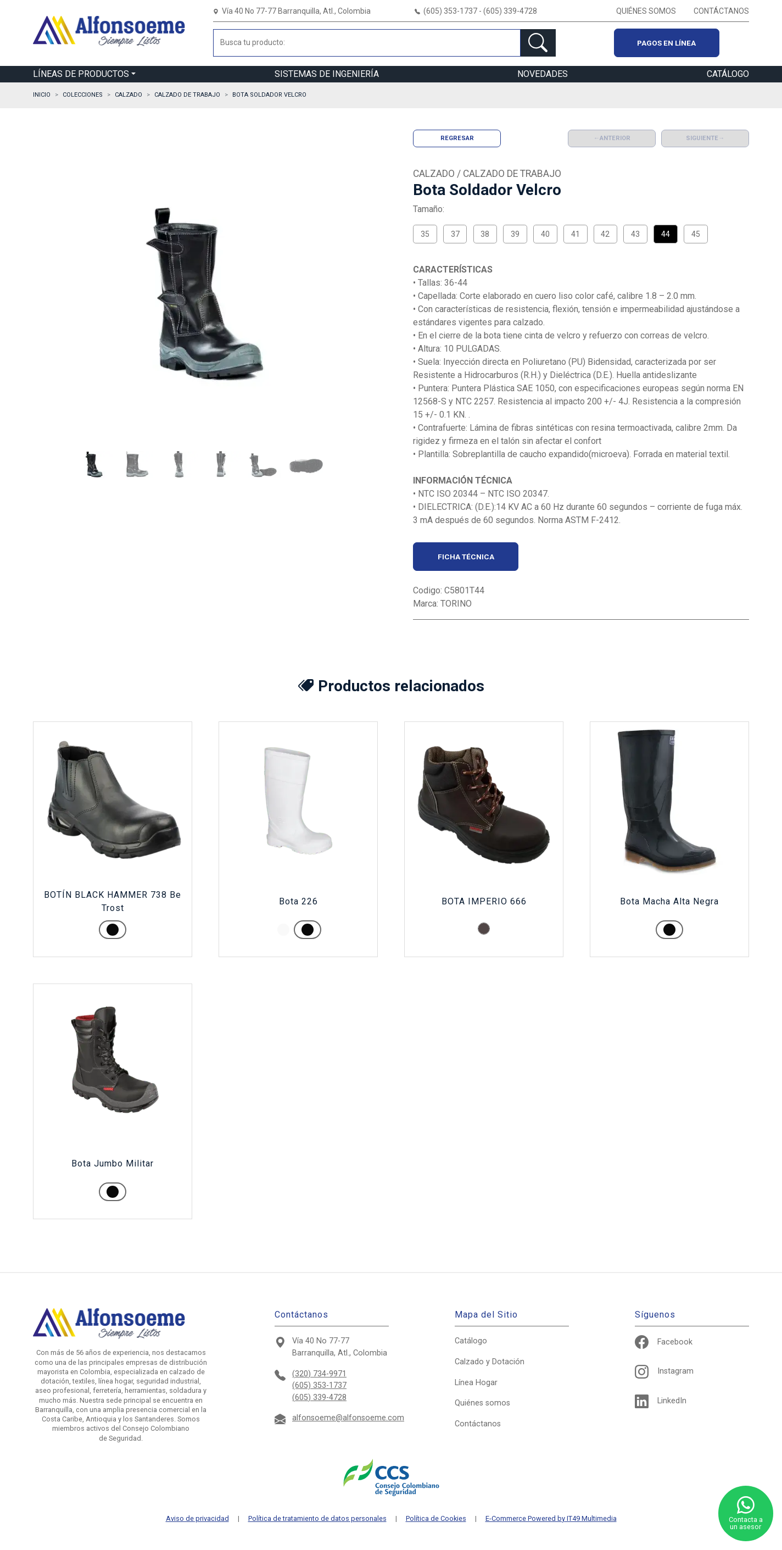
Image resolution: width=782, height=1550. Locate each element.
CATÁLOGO (728, 74)
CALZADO (128, 94)
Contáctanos (478, 1424)
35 (425, 234)
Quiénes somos (482, 1403)
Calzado (489, 1361)
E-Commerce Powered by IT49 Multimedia (551, 1519)
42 (605, 234)
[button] (93, 465)
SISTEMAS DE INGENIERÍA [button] (327, 74)
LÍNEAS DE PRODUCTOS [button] (81, 74)
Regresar (457, 138)
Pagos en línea (666, 42)
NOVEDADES (542, 74)
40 (545, 234)
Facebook (663, 1342)
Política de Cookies (436, 1519)
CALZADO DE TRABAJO (187, 94)
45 (695, 234)
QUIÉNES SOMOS (646, 11)
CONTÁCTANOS (721, 11)
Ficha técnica (466, 556)
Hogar (476, 1382)
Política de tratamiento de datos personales (317, 1519)
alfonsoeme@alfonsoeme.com (348, 1418)
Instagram (664, 1371)
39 (515, 234)
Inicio (42, 94)
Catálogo (471, 1341)
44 (665, 234)
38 (485, 234)
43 (635, 234)
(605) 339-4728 (319, 1397)
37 (455, 234)
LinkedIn (660, 1400)
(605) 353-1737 (319, 1385)
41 (575, 234)
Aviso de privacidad (197, 1519)
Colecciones (83, 94)
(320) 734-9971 (319, 1374)
